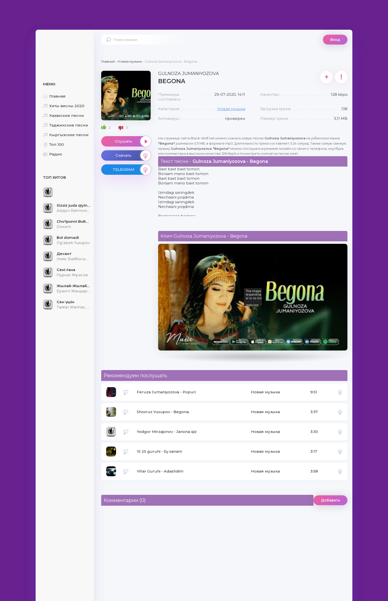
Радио (52, 154)
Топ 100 (53, 144)
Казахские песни (63, 115)
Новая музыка (231, 108)
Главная (54, 96)
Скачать (133, 155)
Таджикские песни (65, 125)
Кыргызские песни (66, 134)
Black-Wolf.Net (65, 45)
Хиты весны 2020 (63, 105)
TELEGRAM (132, 169)
